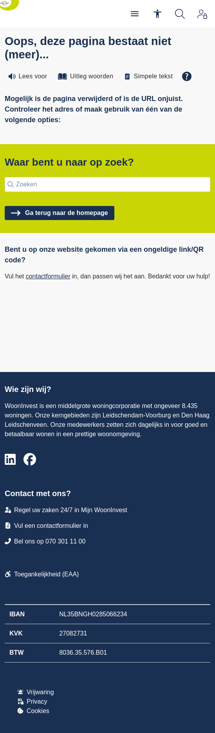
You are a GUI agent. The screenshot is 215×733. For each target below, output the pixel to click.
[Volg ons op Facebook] (29, 460)
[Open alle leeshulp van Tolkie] (187, 76)
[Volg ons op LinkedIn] (10, 460)
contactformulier (48, 276)
